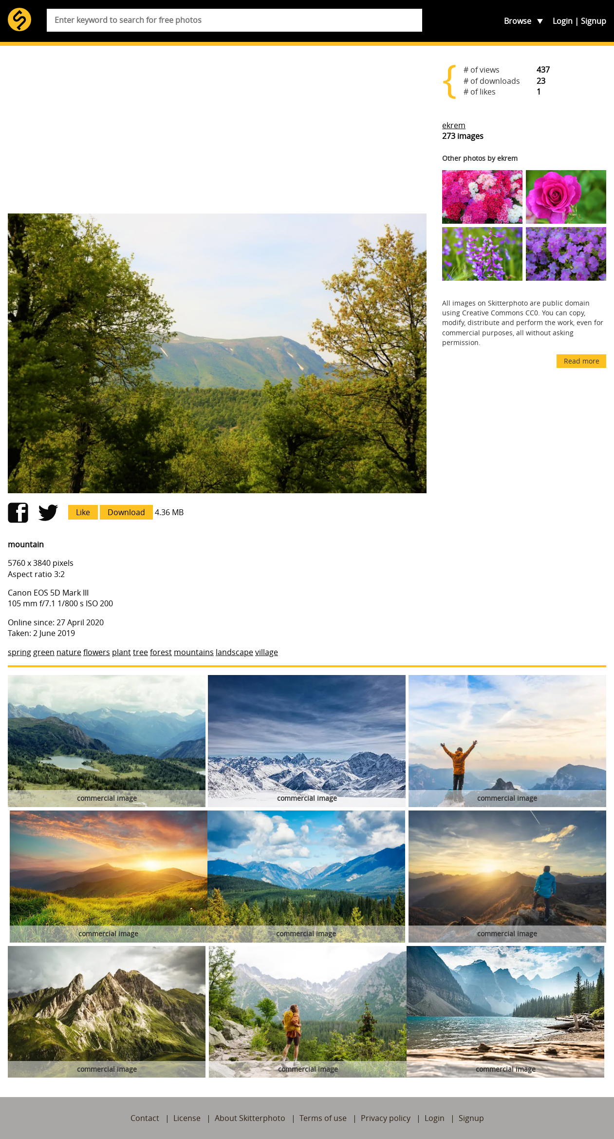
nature (68, 652)
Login (563, 21)
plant (121, 652)
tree (140, 652)
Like (83, 512)
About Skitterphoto (250, 1118)
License (187, 1118)
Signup (593, 21)
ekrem (453, 125)
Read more (581, 361)
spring (19, 652)
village (266, 652)
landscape (234, 652)
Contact (144, 1118)
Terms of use (323, 1118)
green (44, 652)
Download (126, 512)
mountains (194, 652)
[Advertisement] (217, 129)
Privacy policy (385, 1118)
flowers (96, 652)
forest (161, 652)
